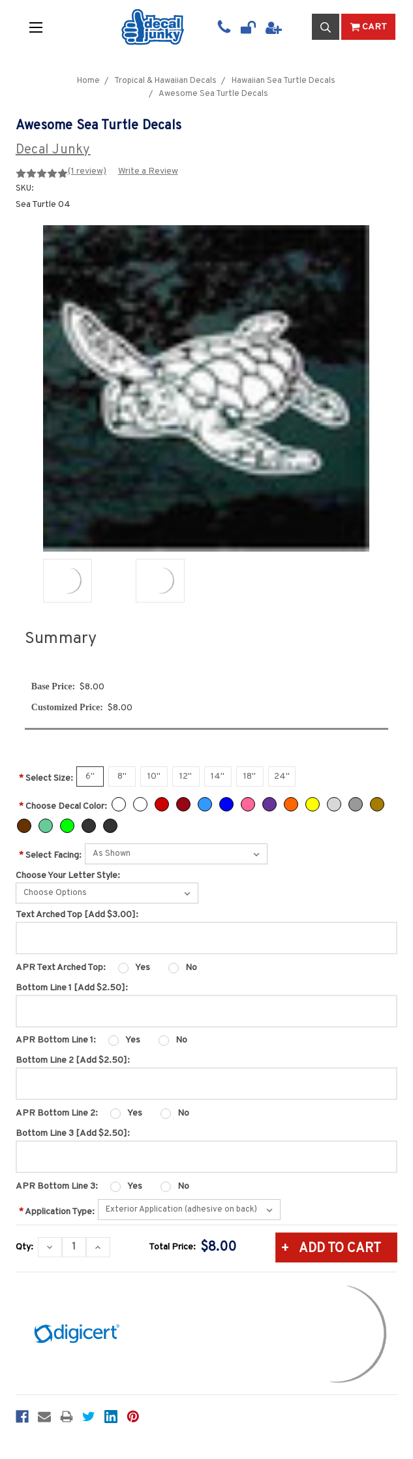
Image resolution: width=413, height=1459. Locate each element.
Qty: (24, 1247)
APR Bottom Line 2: (57, 1113)
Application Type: (57, 1211)
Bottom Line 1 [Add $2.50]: (72, 988)
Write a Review (148, 171)
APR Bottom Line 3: (57, 1186)
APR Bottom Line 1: (56, 1040)
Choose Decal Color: (63, 806)
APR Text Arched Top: (61, 967)
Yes (142, 967)
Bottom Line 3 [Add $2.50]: (73, 1133)
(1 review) (87, 171)
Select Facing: (50, 855)
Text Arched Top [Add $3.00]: (77, 914)
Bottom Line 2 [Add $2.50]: (73, 1060)
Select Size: (46, 778)
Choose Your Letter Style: (68, 875)
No (191, 967)
